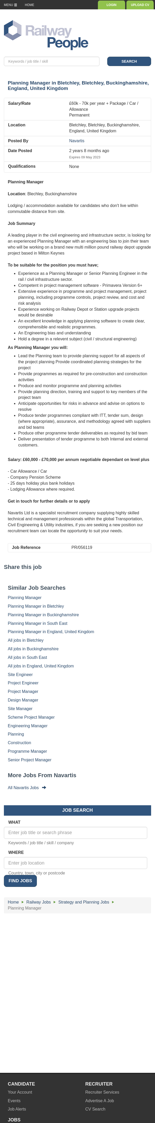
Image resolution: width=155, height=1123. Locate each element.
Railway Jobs (38, 902)
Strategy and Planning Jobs (83, 902)
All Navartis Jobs (27, 788)
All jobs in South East (27, 657)
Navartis (76, 141)
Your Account (20, 1092)
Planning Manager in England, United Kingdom (51, 631)
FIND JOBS (20, 880)
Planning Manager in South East (37, 623)
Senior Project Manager (29, 760)
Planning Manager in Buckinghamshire (43, 615)
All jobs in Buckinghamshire (33, 649)
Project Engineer (23, 683)
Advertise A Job (99, 1101)
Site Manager (20, 708)
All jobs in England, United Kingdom (41, 666)
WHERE (16, 852)
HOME (29, 5)
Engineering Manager (28, 726)
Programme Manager (27, 751)
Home (13, 902)
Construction (19, 743)
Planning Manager (25, 597)
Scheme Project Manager (31, 717)
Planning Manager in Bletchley (36, 606)
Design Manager (23, 700)
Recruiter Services (102, 1092)
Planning (16, 734)
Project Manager (23, 691)
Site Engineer (20, 674)
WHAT (14, 822)
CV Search (95, 1109)
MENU (10, 5)
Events (14, 1101)
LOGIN (111, 5)
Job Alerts (17, 1109)
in (78, 85)
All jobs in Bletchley (26, 640)
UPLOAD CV (140, 5)
